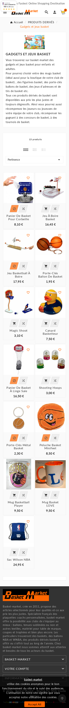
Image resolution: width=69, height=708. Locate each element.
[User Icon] (54, 12)
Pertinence (34, 159)
